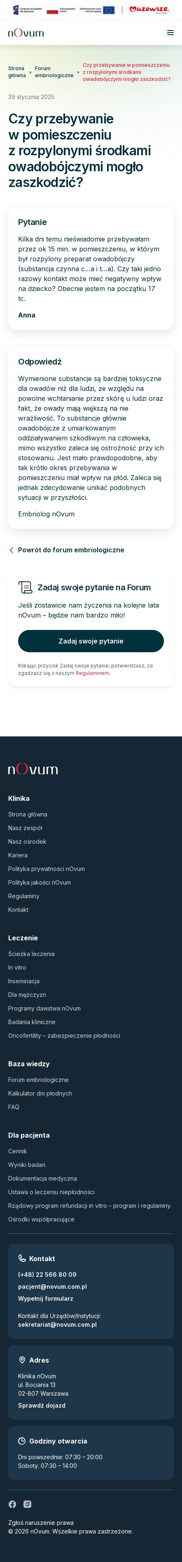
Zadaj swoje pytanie (91, 641)
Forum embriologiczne (54, 71)
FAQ (13, 1106)
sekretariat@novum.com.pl (57, 1324)
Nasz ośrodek (27, 841)
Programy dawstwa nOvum (44, 1008)
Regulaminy (24, 895)
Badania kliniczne (32, 1021)
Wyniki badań (26, 1164)
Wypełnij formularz (45, 1298)
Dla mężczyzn (27, 994)
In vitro (17, 967)
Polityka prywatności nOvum (46, 868)
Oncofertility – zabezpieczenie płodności (64, 1035)
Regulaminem (92, 673)
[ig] (27, 1504)
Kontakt (18, 909)
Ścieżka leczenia (31, 953)
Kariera (18, 855)
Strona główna (17, 71)
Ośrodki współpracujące (41, 1219)
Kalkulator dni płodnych (40, 1093)
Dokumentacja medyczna (42, 1178)
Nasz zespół (25, 827)
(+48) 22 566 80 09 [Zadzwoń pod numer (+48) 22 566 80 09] (47, 1274)
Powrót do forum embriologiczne (66, 550)
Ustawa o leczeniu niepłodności (51, 1191)
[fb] (12, 1504)
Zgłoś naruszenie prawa (41, 1522)
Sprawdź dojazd (41, 1405)
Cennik (17, 1151)
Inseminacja (24, 981)
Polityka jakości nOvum (39, 882)
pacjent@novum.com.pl (52, 1286)
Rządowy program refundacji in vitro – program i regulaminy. (89, 1205)
